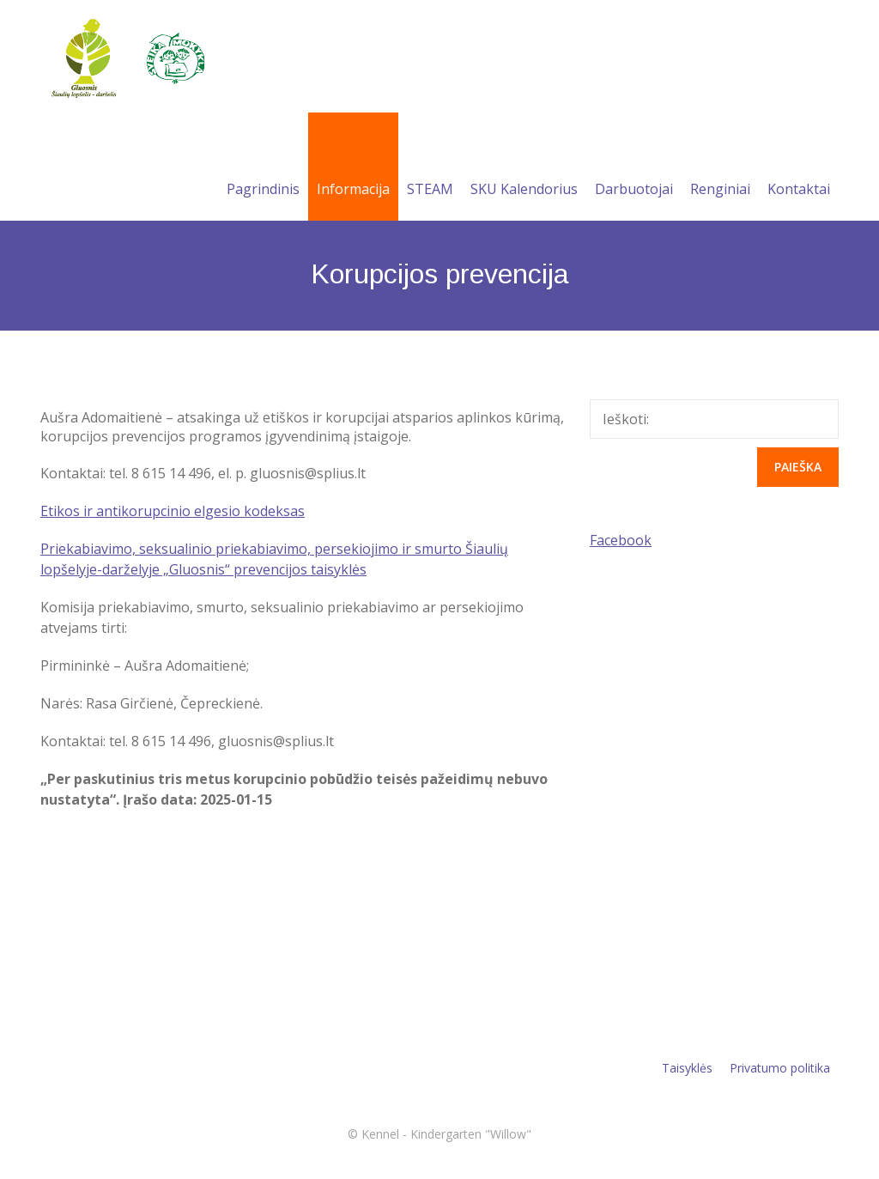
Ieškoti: (626, 419)
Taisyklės (687, 1068)
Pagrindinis (263, 168)
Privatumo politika (780, 1068)
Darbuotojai (634, 168)
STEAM (430, 168)
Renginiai (720, 168)
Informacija (353, 168)
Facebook (621, 540)
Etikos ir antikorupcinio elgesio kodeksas (172, 510)
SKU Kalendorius (524, 168)
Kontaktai (798, 168)
